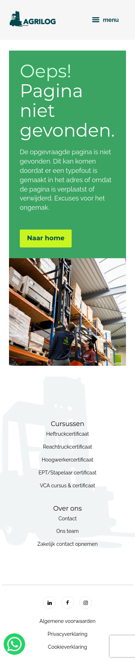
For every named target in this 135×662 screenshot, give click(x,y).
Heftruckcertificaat (67, 434)
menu (105, 19)
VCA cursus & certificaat (67, 485)
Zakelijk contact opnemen (67, 544)
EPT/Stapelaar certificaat (67, 473)
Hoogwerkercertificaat (67, 460)
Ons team (67, 531)
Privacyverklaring (67, 634)
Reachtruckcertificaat (67, 447)
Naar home (45, 238)
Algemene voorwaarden (68, 621)
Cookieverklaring (67, 647)
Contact (67, 518)
